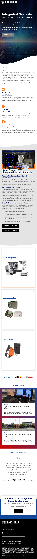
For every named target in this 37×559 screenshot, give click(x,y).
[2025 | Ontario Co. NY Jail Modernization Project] (18, 424)
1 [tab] (16, 495)
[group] (18, 268)
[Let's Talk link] (18, 513)
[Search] (32, 3)
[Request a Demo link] (8, 35)
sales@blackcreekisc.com (8, 529)
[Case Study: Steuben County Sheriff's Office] (18, 396)
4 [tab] (21, 495)
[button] (35, 2)
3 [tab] (19, 495)
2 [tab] (17, 495)
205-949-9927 (5, 527)
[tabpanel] (18, 475)
